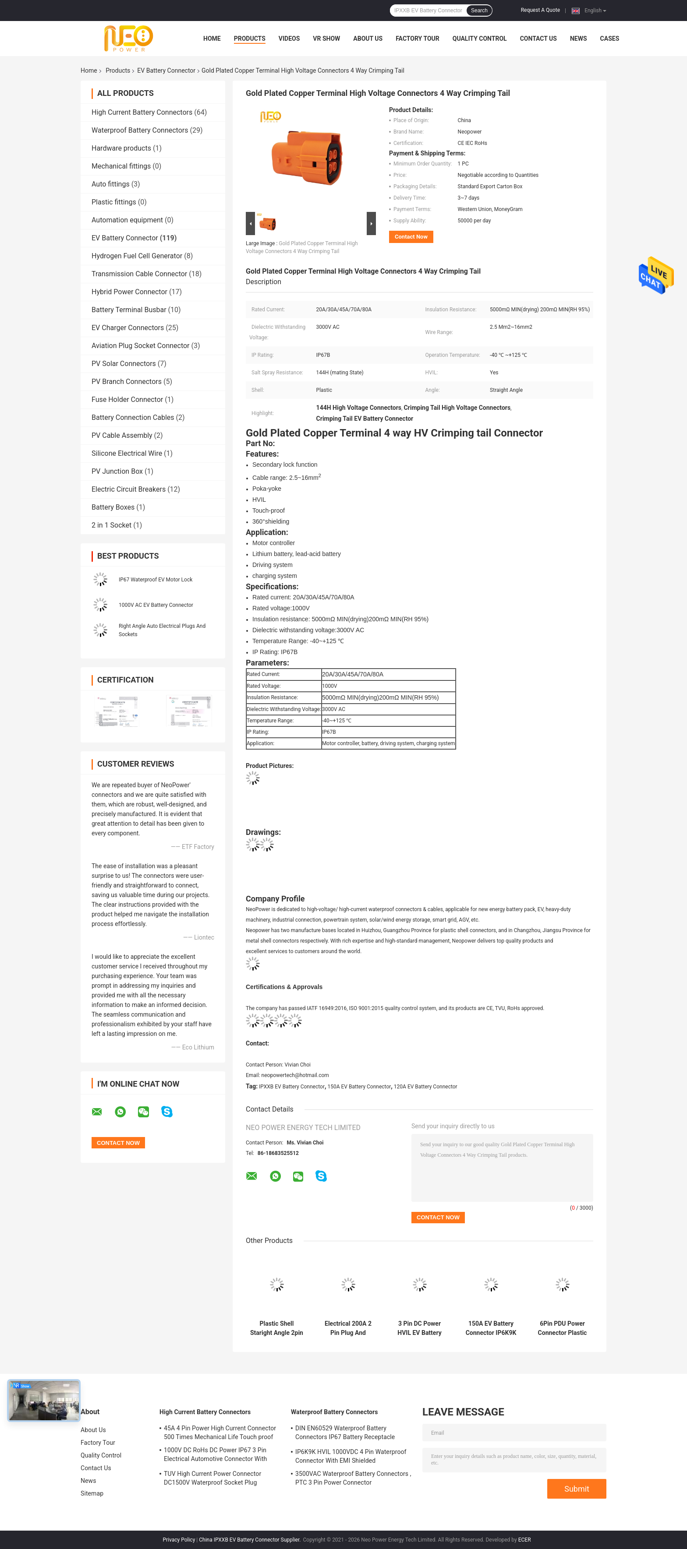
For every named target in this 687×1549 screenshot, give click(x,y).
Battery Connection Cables (133, 417)
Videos (289, 38)
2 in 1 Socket (111, 525)
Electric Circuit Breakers (129, 489)
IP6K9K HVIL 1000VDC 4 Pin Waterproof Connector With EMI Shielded (351, 1456)
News (578, 38)
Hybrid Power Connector (129, 292)
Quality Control (480, 38)
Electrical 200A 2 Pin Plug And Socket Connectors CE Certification (348, 1328)
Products (250, 38)
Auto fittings (111, 184)
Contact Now (411, 236)
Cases (610, 38)
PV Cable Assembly (122, 435)
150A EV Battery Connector (359, 1087)
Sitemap (92, 1493)
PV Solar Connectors (124, 363)
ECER (524, 1540)
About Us (367, 38)
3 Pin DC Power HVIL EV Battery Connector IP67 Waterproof (419, 1328)
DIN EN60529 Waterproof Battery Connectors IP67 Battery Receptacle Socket (345, 1434)
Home (212, 38)
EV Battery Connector (166, 70)
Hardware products (121, 148)
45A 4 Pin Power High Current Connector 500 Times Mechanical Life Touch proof (220, 1432)
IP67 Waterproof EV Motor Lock (155, 580)
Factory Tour (417, 38)
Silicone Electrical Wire (127, 453)
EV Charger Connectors (128, 328)
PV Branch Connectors (127, 381)
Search (479, 10)
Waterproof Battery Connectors (140, 130)
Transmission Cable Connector (139, 274)
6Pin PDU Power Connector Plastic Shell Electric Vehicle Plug (562, 1328)
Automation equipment (127, 220)
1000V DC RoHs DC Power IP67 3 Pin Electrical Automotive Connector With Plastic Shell (215, 1456)
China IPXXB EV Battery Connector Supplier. (250, 1540)
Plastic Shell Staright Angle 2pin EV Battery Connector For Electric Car (276, 1328)
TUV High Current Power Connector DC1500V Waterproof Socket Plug (212, 1478)
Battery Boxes (113, 507)
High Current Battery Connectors (142, 112)
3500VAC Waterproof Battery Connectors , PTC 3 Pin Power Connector (353, 1478)
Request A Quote (540, 10)
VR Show (326, 38)
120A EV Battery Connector (425, 1087)
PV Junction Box (117, 471)
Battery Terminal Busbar (129, 310)
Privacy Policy (179, 1540)
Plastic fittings (114, 202)
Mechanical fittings (121, 166)
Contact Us (538, 38)
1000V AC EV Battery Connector (156, 605)
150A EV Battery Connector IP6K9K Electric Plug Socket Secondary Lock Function (491, 1328)
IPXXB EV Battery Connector (292, 1087)
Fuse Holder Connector (127, 399)
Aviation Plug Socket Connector (141, 345)
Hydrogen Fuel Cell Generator (137, 256)
